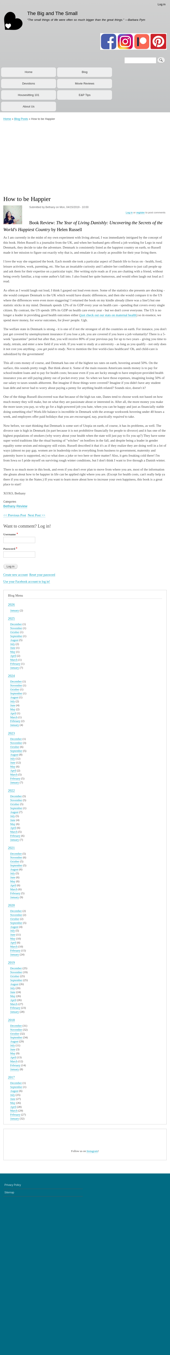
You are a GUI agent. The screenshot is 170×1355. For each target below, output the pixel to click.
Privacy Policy (12, 1336)
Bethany (9, 506)
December (16, 624)
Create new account (15, 574)
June (12, 647)
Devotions (28, 83)
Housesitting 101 (28, 95)
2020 (11, 905)
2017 (11, 1077)
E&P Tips (85, 95)
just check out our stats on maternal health (108, 315)
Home (29, 72)
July (12, 644)
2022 (11, 790)
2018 (11, 1020)
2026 (11, 604)
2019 (11, 962)
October (14, 632)
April (13, 655)
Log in (161, 4)
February (15, 663)
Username (9, 534)
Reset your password (42, 574)
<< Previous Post (14, 515)
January (14, 610)
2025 (11, 618)
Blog (84, 72)
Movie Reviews (84, 83)
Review (21, 506)
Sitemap (9, 1343)
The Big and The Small (52, 13)
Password (9, 548)
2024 (11, 676)
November (16, 628)
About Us (28, 106)
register (140, 212)
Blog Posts (21, 119)
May (12, 651)
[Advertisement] (86, 156)
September (16, 636)
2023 (11, 733)
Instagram (92, 1302)
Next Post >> (36, 515)
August (14, 640)
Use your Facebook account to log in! (26, 581)
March (13, 659)
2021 (11, 848)
